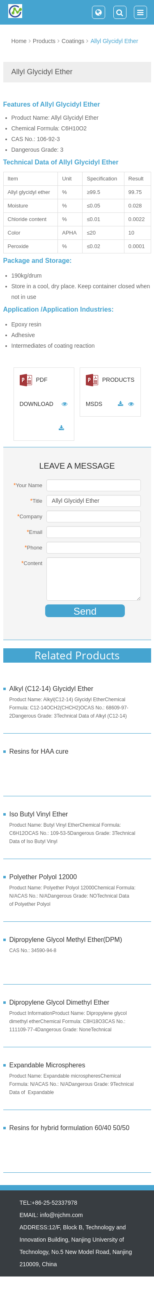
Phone (33, 547)
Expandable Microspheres (47, 1065)
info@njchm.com (61, 1215)
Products (44, 41)
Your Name (28, 485)
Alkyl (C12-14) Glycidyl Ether (51, 688)
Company (29, 516)
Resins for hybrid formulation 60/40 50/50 (69, 1127)
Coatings (73, 41)
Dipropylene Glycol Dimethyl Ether (59, 1002)
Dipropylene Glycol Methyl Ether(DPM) (65, 939)
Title (36, 500)
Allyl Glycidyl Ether (114, 41)
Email (34, 532)
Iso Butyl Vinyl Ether (38, 814)
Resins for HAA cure (39, 751)
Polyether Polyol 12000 (43, 876)
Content (31, 563)
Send (85, 611)
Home (19, 41)
